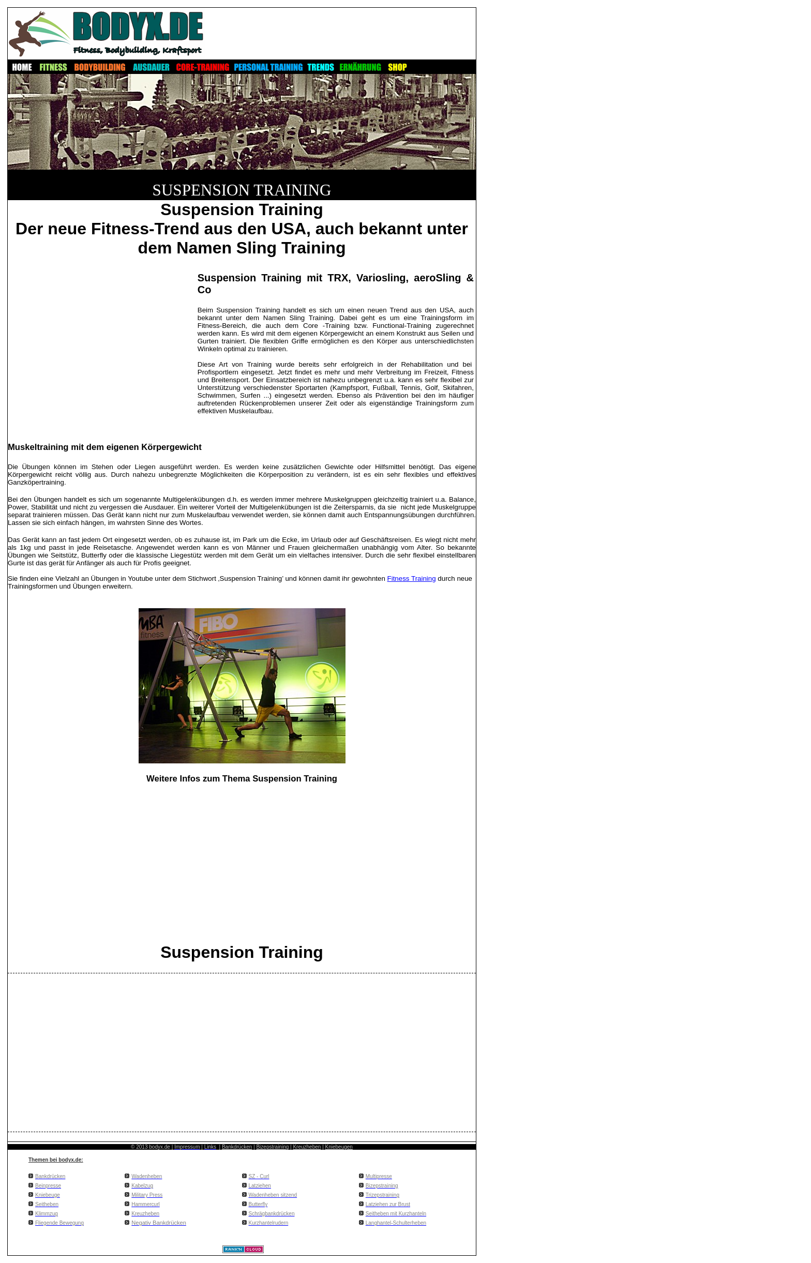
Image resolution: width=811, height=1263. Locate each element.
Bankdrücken (237, 1147)
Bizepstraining (272, 1147)
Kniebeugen (339, 1147)
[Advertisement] (102, 343)
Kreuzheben (307, 1147)
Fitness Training (411, 578)
